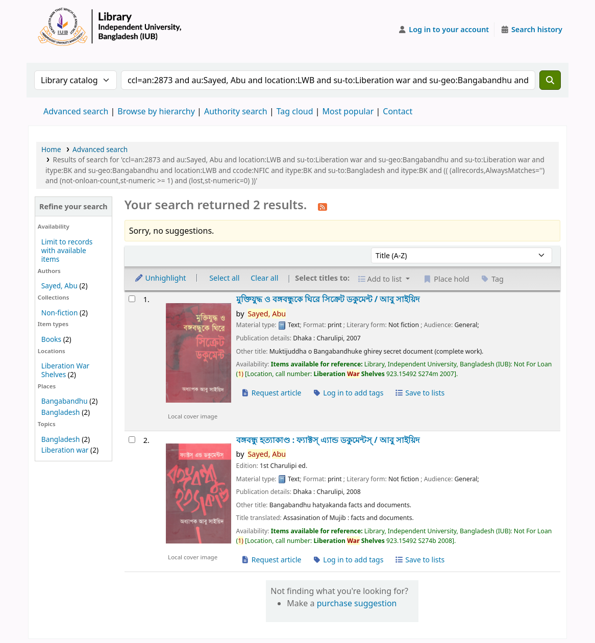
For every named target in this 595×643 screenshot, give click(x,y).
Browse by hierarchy (156, 111)
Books (51, 339)
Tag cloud (295, 111)
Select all (224, 278)
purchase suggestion (357, 603)
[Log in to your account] (443, 29)
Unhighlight (160, 278)
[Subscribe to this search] (322, 206)
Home (51, 149)
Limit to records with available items (67, 250)
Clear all (264, 278)
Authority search (235, 111)
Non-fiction (59, 312)
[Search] (550, 80)
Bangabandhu (64, 401)
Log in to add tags (347, 393)
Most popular (348, 111)
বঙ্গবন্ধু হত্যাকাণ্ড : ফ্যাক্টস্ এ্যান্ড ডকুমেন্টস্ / (327, 440)
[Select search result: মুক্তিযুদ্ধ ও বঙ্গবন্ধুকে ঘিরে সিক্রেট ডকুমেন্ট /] (132, 298)
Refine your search (73, 206)
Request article (271, 393)
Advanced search (75, 111)
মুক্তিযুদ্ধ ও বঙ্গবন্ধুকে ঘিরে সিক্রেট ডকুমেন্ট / (328, 299)
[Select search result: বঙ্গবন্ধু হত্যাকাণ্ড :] (132, 439)
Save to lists (419, 393)
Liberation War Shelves (65, 370)
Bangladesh (60, 412)
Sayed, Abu (59, 285)
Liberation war (65, 450)
